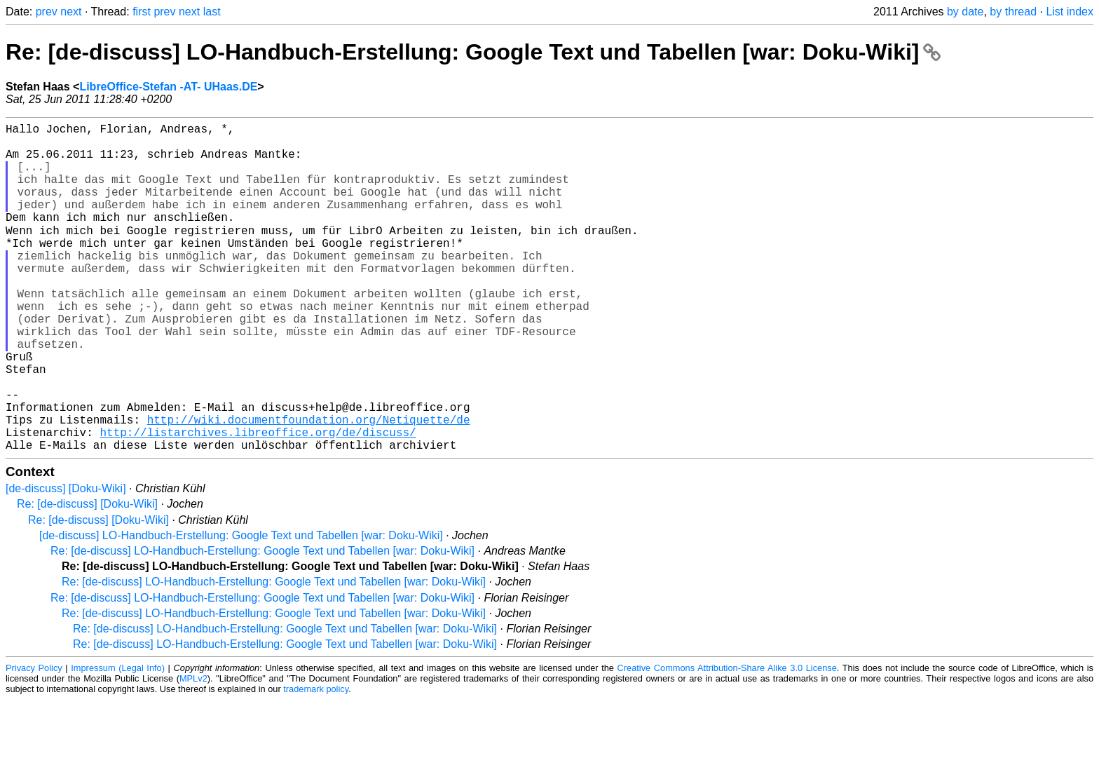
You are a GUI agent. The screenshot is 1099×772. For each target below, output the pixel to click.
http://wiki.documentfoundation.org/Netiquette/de (308, 486)
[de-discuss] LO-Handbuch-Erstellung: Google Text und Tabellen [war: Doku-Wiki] (241, 608)
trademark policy (315, 761)
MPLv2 (193, 750)
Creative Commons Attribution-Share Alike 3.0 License (727, 740)
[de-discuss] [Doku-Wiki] (66, 561)
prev (46, 12)
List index (1069, 12)
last (212, 12)
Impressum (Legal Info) (118, 740)
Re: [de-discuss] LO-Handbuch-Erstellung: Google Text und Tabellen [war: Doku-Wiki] (473, 52)
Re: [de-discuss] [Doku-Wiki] (87, 576)
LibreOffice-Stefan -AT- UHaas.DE (168, 87)
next (70, 12)
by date (965, 12)
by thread (1013, 12)
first (141, 12)
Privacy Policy (34, 740)
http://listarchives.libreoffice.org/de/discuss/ (258, 501)
